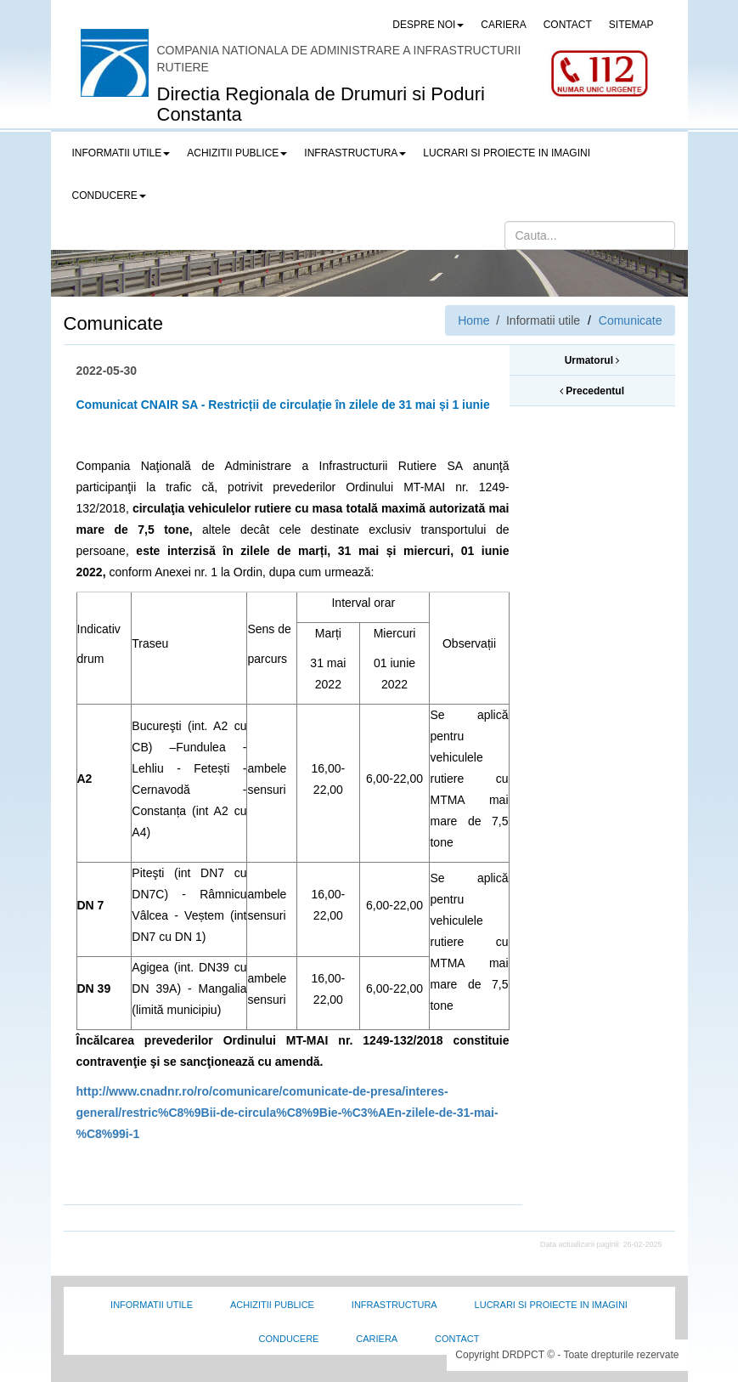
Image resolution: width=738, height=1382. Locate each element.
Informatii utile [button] (121, 153)
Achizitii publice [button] (237, 153)
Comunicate (630, 320)
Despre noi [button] (428, 25)
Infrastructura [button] (355, 153)
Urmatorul (592, 360)
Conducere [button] (109, 195)
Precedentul (592, 391)
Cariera (376, 1339)
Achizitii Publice (272, 1305)
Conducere (289, 1339)
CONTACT (568, 25)
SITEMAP (631, 25)
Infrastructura (394, 1305)
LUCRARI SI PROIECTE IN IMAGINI (506, 153)
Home (473, 320)
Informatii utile (151, 1305)
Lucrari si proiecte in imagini (551, 1305)
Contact (457, 1339)
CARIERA (503, 25)
